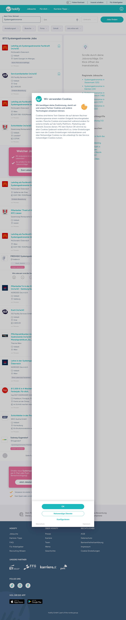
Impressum (86, 524)
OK (63, 506)
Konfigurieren (63, 519)
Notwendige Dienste (63, 513)
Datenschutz (40, 524)
